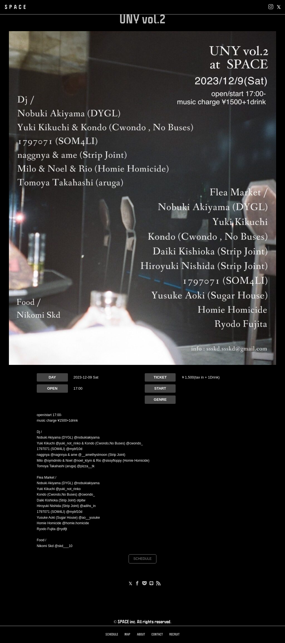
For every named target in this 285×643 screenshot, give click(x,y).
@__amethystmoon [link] (92, 455)
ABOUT (141, 634)
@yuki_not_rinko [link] (68, 443)
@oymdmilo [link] (53, 461)
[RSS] (158, 584)
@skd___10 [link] (63, 546)
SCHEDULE (142, 559)
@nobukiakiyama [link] (86, 437)
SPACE (16, 7)
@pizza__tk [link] (86, 466)
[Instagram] (270, 7)
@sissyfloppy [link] (112, 461)
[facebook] (279, 7)
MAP (127, 634)
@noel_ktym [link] (82, 461)
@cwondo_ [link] (134, 443)
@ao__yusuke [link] (89, 518)
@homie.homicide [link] (75, 523)
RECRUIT (174, 634)
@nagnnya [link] (58, 455)
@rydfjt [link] (61, 529)
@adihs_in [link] (88, 506)
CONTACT (157, 634)
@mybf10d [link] (74, 449)
